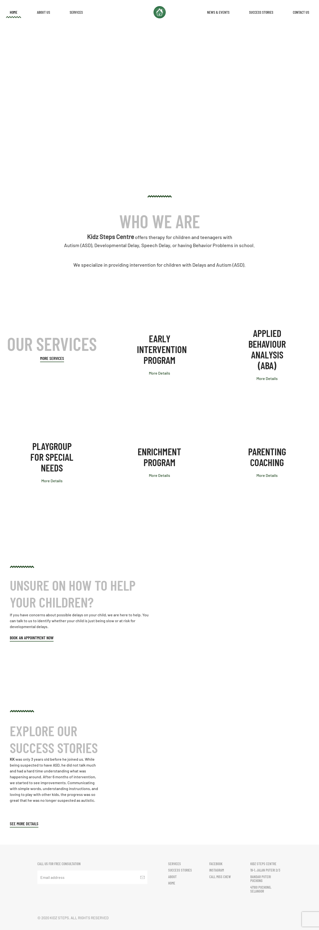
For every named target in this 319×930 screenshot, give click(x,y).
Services (76, 12)
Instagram (216, 870)
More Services (52, 358)
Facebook (215, 863)
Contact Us (301, 12)
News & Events (218, 12)
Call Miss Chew (220, 876)
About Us (43, 12)
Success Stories (261, 12)
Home (13, 12)
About (172, 876)
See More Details (24, 823)
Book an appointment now (32, 637)
